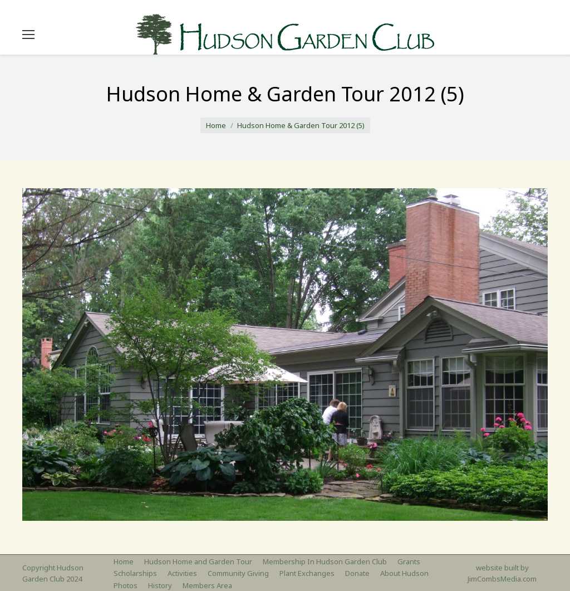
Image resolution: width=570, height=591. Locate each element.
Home (216, 125)
